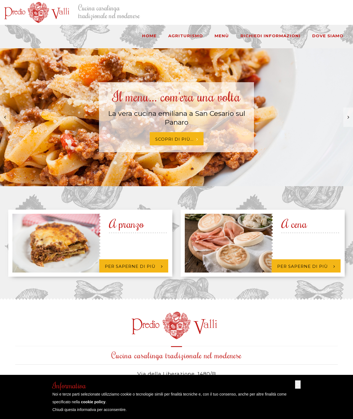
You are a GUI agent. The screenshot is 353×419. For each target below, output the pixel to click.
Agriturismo (185, 35)
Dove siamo (327, 35)
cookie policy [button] (93, 402)
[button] (298, 384)
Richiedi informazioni (270, 35)
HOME (149, 35)
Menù (222, 35)
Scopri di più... (176, 139)
